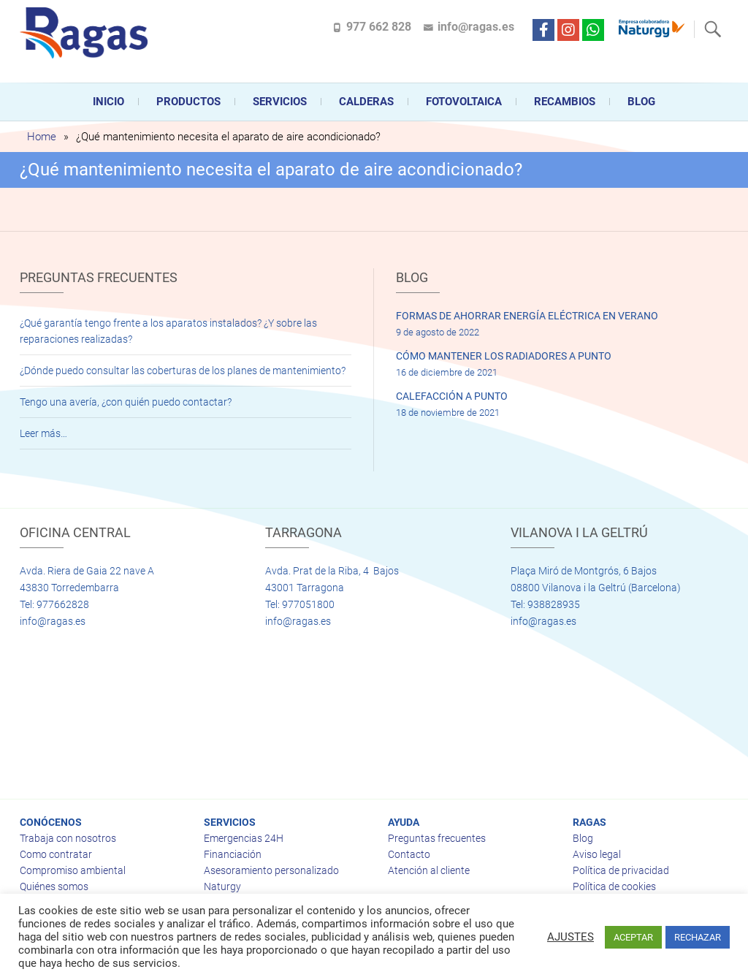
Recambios (564, 101)
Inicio (108, 101)
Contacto (409, 854)
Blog (641, 101)
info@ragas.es (476, 27)
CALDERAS (366, 101)
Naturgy (222, 886)
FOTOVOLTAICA (464, 101)
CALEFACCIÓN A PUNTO (452, 396)
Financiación (233, 854)
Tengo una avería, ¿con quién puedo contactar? (126, 402)
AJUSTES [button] (570, 936)
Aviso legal (597, 854)
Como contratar (56, 854)
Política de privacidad (621, 870)
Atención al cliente (429, 870)
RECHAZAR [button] (697, 937)
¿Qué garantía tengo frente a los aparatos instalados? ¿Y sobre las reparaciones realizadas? (168, 331)
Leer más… (43, 433)
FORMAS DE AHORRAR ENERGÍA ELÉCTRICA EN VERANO (527, 316)
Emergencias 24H (243, 838)
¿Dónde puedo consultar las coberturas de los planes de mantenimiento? (183, 370)
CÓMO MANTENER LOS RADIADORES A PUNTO (503, 356)
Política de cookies (614, 886)
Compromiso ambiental (73, 870)
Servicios (280, 101)
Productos (188, 101)
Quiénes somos (54, 886)
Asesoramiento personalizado (271, 870)
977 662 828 (378, 27)
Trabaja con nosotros (68, 838)
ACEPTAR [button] (633, 937)
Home (41, 136)
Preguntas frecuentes (437, 838)
